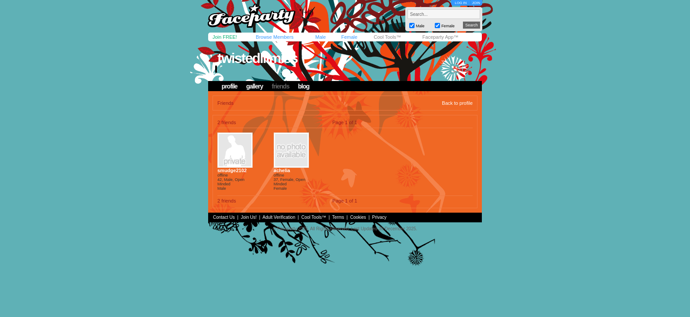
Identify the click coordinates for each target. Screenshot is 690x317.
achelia (282, 170)
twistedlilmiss (257, 58)
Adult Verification (278, 217)
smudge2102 (232, 170)
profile (230, 86)
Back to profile (457, 103)
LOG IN (460, 3)
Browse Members (275, 37)
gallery (254, 86)
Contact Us (224, 217)
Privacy (379, 217)
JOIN (476, 3)
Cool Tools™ (387, 37)
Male (320, 37)
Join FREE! (225, 37)
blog (303, 86)
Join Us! (249, 217)
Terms (338, 217)
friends (281, 86)
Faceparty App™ (440, 37)
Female (349, 37)
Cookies (358, 217)
